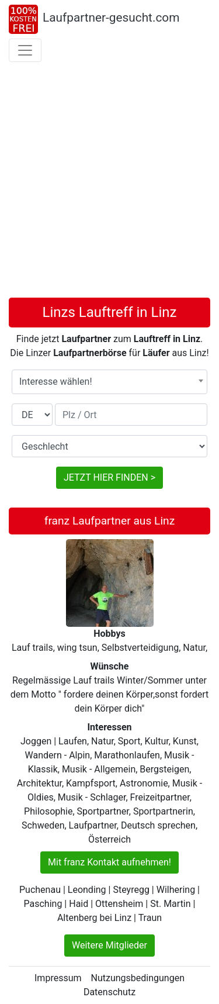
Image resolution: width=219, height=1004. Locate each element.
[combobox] (109, 382)
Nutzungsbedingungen (138, 978)
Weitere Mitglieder (109, 945)
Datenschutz (109, 992)
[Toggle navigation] (25, 50)
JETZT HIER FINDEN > (109, 477)
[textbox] (109, 382)
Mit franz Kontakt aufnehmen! (109, 862)
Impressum (58, 978)
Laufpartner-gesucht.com (111, 18)
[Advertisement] (109, 182)
